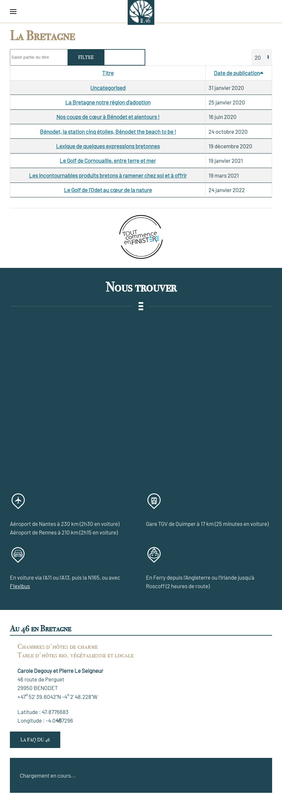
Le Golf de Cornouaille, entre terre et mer (108, 160)
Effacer (124, 57)
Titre (108, 73)
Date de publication (239, 73)
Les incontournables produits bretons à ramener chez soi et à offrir (108, 175)
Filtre (86, 57)
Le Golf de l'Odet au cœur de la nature (108, 190)
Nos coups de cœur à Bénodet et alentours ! (107, 116)
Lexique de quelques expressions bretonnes (108, 146)
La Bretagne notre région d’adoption (108, 102)
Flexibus (20, 586)
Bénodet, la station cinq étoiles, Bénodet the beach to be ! (108, 131)
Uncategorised (108, 87)
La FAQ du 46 (35, 740)
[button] (13, 11)
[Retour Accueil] (141, 11)
